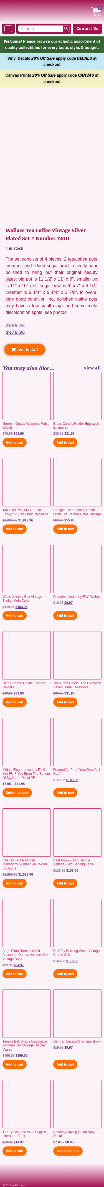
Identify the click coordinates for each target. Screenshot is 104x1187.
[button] (8, 29)
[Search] (66, 29)
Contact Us (87, 28)
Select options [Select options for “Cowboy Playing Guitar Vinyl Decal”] (68, 1151)
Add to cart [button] (14, 442)
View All (92, 368)
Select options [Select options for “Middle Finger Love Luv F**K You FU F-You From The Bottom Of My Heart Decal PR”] (17, 793)
